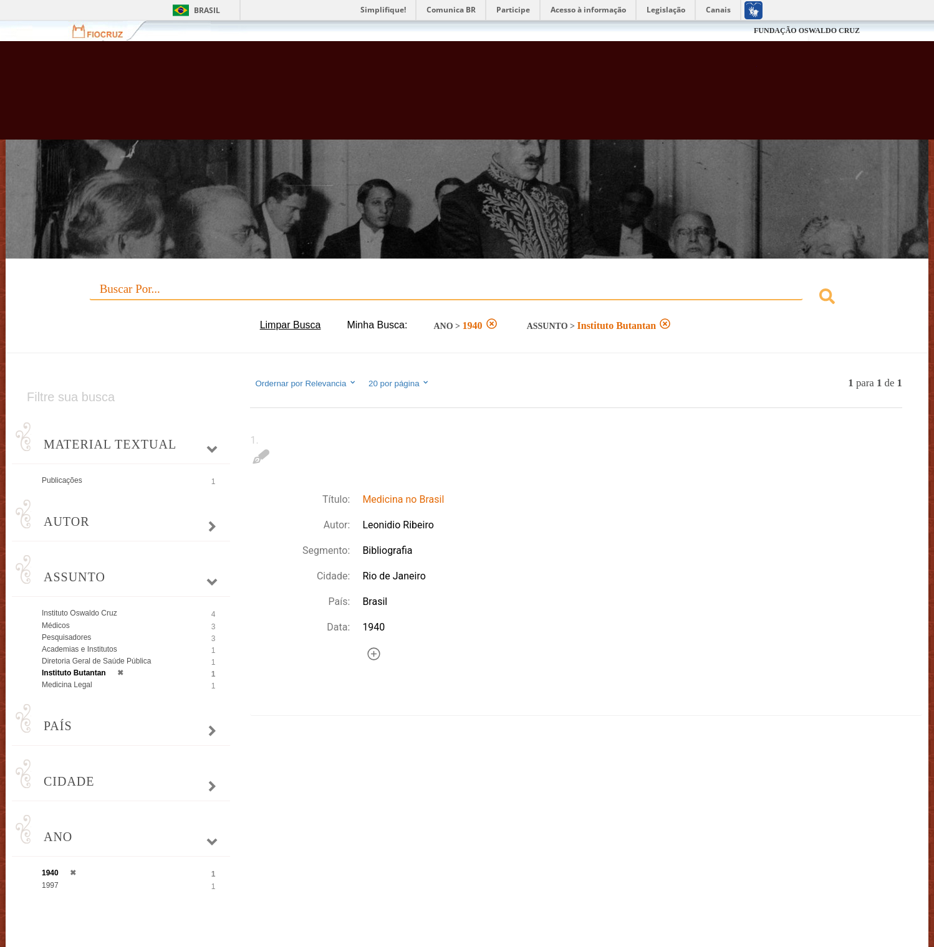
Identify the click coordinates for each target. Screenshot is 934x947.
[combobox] (467, 298)
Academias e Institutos (79, 649)
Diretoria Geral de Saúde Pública (96, 661)
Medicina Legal (67, 684)
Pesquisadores (66, 637)
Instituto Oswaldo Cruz (79, 613)
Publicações (62, 480)
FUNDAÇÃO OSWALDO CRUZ (807, 30)
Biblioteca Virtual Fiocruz (404, 96)
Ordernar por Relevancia (306, 383)
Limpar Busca (290, 325)
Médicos (56, 625)
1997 (50, 885)
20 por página (399, 383)
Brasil (207, 10)
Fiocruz (105, 31)
